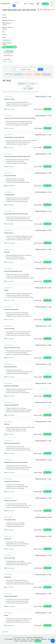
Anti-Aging (37, 74)
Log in (52, 4)
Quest (25, 88)
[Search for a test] (15, 68)
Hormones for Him (18, 74)
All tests (4, 17)
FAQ (25, 3)
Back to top (5, 631)
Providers (28, 86)
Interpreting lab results (6, 43)
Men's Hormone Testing (6, 23)
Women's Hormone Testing (7, 28)
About (4, 37)
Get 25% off (45, 3)
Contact (31, 3)
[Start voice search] (14, 5)
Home (4, 15)
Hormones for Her (28, 74)
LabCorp (30, 88)
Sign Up (38, 4)
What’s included (38, 109)
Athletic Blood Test (46, 74)
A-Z (27, 83)
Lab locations (6, 40)
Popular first (21, 83)
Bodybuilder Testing (7, 20)
